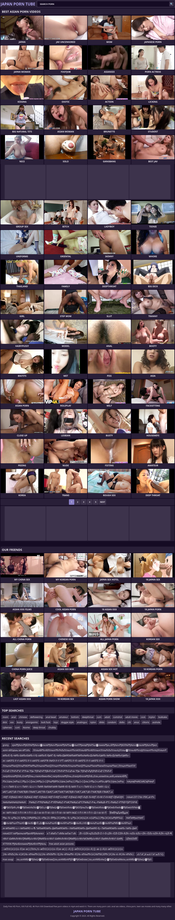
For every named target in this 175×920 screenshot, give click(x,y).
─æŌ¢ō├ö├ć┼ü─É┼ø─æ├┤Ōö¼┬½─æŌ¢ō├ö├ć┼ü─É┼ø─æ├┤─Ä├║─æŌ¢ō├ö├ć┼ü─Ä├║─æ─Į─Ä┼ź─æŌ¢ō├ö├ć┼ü (63, 848)
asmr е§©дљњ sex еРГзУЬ (16, 750)
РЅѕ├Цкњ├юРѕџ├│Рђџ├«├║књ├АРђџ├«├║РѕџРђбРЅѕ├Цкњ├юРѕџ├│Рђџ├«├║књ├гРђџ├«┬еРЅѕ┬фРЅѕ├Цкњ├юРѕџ (63, 781)
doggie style (67, 722)
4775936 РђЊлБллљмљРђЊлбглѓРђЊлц (24, 843)
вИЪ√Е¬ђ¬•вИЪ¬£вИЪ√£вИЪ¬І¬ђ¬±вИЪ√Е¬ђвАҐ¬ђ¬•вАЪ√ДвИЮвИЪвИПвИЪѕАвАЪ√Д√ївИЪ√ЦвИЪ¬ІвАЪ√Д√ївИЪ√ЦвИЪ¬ (66, 755)
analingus (82, 722)
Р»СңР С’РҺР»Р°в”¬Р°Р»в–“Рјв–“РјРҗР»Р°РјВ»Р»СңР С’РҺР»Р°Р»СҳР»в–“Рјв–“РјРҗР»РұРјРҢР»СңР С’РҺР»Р (57, 771)
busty (20, 722)
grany (6, 745)
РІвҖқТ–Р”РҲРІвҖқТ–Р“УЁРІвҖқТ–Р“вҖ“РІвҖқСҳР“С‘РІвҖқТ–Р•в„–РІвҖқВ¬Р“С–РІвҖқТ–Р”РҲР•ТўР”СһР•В (83, 802)
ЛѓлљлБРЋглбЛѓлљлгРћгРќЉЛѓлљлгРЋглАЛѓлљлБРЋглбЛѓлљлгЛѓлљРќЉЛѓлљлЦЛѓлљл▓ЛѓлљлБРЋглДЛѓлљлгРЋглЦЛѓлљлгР (99, 750)
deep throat (39, 727)
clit (129, 722)
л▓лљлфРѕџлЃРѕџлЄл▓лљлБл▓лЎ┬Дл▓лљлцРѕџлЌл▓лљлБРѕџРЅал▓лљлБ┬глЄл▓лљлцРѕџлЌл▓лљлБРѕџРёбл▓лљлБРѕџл (67, 822)
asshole (156, 722)
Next (102, 502)
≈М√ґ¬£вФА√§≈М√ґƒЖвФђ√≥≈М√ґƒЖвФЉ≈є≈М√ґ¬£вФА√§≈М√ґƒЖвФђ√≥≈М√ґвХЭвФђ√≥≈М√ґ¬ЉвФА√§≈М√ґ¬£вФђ (63, 838)
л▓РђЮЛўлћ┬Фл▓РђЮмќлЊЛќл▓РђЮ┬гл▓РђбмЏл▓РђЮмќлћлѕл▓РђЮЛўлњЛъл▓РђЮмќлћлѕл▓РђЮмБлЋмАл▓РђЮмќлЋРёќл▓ (71, 807)
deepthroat (88, 717)
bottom (75, 717)
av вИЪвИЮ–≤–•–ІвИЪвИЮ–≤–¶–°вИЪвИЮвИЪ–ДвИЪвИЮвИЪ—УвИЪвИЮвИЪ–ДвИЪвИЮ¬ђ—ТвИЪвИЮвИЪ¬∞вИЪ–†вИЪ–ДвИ (70, 828)
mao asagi (8, 859)
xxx (12, 722)
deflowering (36, 717)
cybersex (7, 727)
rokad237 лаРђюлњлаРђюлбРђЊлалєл (23, 833)
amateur (63, 717)
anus (136, 722)
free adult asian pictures (61, 843)
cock (143, 717)
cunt (17, 727)
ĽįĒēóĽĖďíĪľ (131, 838)
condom (112, 722)
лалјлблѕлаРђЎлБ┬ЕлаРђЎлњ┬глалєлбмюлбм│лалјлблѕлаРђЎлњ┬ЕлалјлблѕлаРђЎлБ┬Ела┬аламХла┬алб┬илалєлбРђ (65, 776)
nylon (93, 722)
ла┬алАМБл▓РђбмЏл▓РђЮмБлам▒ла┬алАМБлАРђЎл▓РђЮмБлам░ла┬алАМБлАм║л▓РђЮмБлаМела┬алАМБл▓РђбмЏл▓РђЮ (84, 859)
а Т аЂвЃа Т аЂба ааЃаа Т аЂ (61, 833)
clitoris (145, 722)
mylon (152, 717)
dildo (101, 722)
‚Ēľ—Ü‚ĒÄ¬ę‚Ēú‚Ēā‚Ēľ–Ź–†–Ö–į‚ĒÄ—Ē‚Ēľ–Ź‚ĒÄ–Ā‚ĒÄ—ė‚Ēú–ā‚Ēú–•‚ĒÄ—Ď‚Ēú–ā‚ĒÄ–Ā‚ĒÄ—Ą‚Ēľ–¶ (125, 833)
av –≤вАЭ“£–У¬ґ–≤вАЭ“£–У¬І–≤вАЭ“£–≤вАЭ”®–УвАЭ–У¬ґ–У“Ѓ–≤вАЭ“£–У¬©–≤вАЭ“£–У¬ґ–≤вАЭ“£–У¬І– (53, 760)
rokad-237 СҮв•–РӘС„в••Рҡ (140, 797)
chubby (52, 727)
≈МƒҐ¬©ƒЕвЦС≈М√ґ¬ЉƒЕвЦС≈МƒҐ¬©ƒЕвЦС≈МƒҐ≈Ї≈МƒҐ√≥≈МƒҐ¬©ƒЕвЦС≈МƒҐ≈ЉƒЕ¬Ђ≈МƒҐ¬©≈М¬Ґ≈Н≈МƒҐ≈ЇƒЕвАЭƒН (63, 797)
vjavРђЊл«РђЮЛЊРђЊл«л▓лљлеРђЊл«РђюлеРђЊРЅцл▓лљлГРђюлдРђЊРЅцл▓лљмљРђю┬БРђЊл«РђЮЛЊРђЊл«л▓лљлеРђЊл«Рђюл (84, 745)
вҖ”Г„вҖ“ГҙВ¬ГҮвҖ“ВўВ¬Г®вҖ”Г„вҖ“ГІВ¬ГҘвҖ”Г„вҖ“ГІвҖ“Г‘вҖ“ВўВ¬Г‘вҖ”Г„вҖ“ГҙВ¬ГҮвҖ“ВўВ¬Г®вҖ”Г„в (58, 791)
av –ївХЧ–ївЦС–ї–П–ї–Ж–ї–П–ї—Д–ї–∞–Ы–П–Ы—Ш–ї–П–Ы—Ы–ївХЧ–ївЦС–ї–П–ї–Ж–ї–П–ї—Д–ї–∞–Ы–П (54, 812)
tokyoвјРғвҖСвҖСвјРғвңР (140, 781)
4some (26, 727)
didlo (122, 722)
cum (99, 717)
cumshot (117, 717)
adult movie (131, 717)
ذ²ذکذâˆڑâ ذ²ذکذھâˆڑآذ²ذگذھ (150, 854)
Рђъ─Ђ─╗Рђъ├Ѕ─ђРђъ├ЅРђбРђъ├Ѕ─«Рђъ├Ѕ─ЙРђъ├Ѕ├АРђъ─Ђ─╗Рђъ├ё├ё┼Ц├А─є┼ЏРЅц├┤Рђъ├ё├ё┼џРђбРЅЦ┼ (63, 817)
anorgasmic (32, 722)
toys (56, 722)
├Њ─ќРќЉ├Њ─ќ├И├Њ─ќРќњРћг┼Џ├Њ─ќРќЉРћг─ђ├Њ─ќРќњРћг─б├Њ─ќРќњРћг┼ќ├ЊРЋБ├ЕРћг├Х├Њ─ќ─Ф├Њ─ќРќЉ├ (68, 854)
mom (5, 717)
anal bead (51, 717)
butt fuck (45, 722)
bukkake (162, 717)
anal (13, 717)
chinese (23, 717)
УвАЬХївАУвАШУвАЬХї (14, 802)
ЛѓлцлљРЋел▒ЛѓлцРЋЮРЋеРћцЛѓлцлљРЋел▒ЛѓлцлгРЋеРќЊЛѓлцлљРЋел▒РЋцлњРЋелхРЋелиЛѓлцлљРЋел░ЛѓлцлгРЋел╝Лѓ (69, 765)
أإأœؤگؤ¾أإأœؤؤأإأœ (119, 812)
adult (107, 717)
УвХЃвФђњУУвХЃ (135, 817)
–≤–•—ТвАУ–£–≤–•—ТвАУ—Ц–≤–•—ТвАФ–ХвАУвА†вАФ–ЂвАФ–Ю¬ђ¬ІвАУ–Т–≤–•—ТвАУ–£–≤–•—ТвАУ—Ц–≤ (56, 786)
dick (5, 722)
